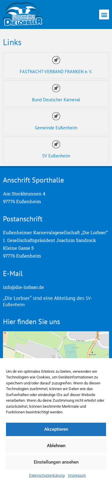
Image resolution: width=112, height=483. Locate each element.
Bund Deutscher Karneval (56, 99)
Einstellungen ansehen (56, 462)
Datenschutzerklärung (47, 475)
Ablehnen (56, 445)
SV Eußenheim (56, 156)
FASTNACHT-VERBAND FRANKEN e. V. (56, 71)
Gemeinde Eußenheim (56, 128)
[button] (104, 14)
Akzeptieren (56, 429)
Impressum (77, 475)
